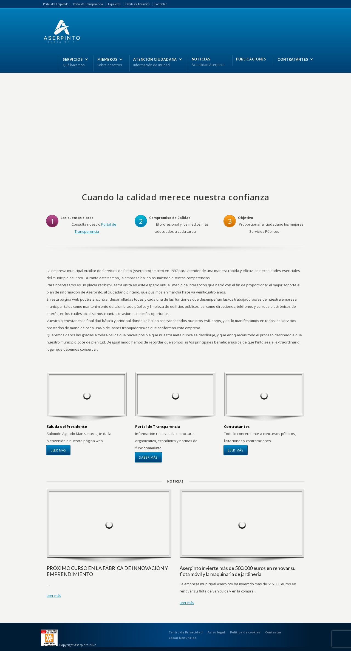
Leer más (58, 450)
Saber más (148, 457)
